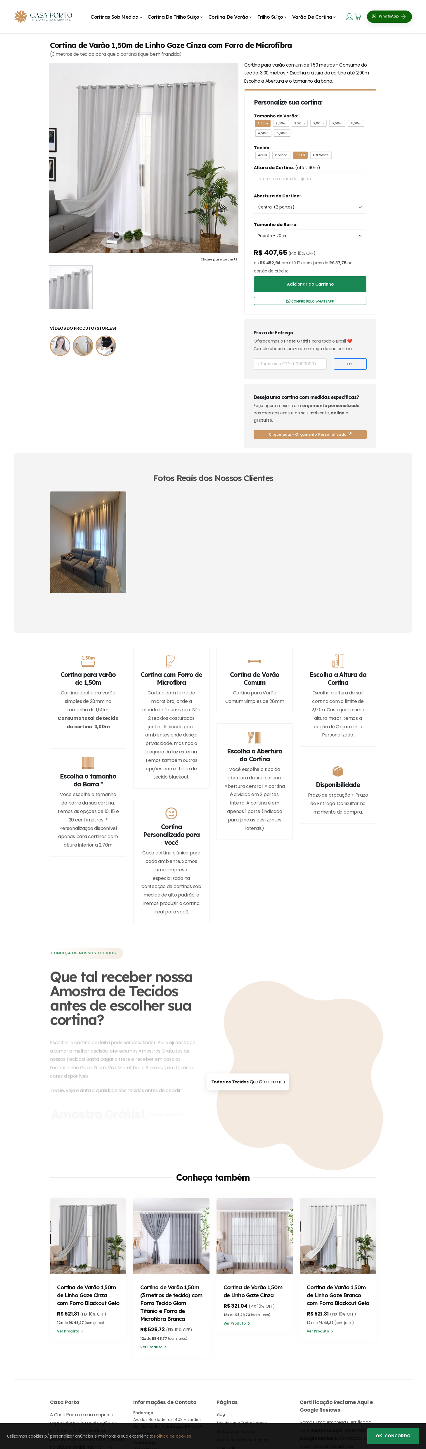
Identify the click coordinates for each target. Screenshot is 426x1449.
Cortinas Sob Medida (114, 17)
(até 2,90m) (287, 168)
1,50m (263, 123)
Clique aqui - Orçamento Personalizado (310, 434)
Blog (221, 1415)
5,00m (282, 133)
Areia (262, 155)
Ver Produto (71, 1340)
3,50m (337, 123)
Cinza (300, 155)
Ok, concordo (393, 1435)
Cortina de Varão (228, 17)
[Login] (350, 16)
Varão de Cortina (312, 17)
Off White (321, 155)
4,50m (263, 133)
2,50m (300, 123)
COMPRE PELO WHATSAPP (310, 300)
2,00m (281, 123)
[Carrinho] (358, 17)
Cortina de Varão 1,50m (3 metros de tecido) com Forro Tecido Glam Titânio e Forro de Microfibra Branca (171, 1303)
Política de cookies (172, 1436)
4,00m (356, 123)
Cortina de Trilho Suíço (173, 17)
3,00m (318, 123)
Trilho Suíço (270, 17)
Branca (281, 155)
